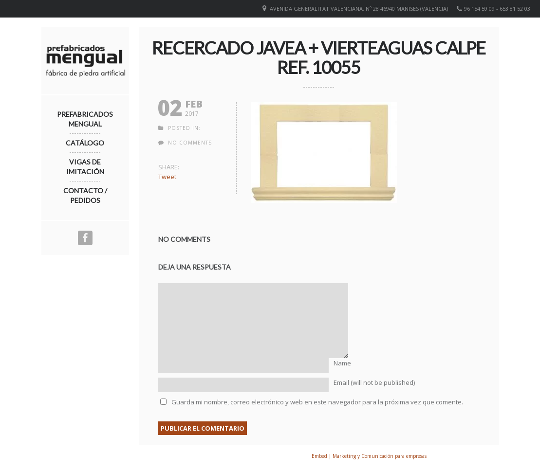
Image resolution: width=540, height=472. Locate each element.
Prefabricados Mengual (85, 119)
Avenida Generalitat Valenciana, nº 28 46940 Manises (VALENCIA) (359, 8)
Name (342, 363)
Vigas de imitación (85, 167)
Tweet (167, 176)
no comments (190, 142)
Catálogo (85, 143)
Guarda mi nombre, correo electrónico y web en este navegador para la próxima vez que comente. (317, 402)
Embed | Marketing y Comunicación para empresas (369, 456)
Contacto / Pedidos (85, 195)
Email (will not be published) (374, 382)
